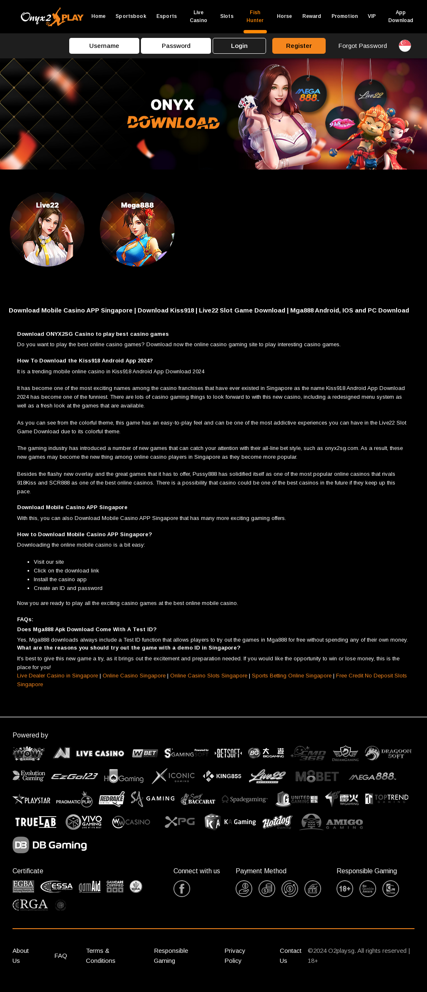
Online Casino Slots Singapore (208, 683)
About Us (21, 963)
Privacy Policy (235, 963)
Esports (166, 16)
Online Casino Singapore (134, 683)
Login (239, 45)
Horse (284, 16)
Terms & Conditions (101, 963)
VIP (372, 16)
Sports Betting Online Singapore (292, 683)
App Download (400, 16)
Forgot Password (362, 45)
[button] (213, 318)
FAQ (60, 963)
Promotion (345, 16)
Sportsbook (131, 16)
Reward (312, 16)
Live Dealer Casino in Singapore (57, 683)
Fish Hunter (255, 16)
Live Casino (198, 16)
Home (98, 16)
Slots (227, 16)
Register (299, 45)
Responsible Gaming (171, 963)
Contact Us (290, 963)
